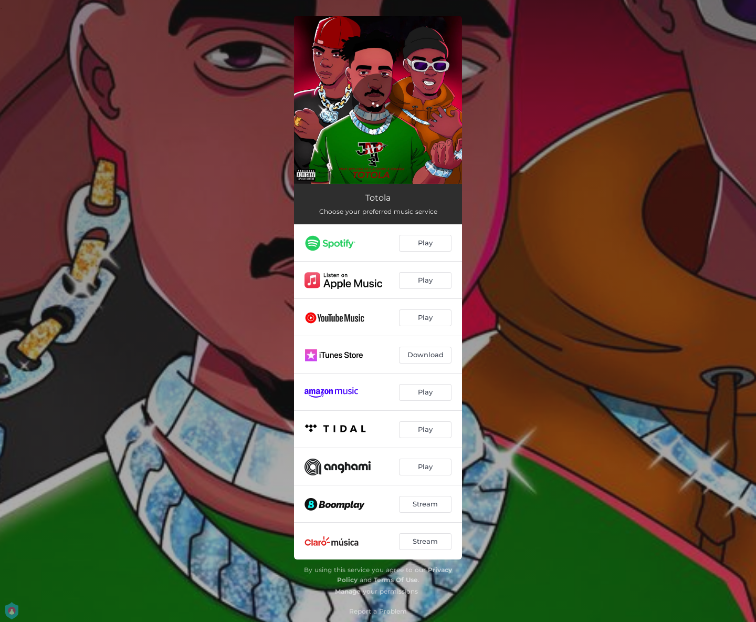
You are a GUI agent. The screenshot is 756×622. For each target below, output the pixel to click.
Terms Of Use (396, 580)
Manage (348, 591)
